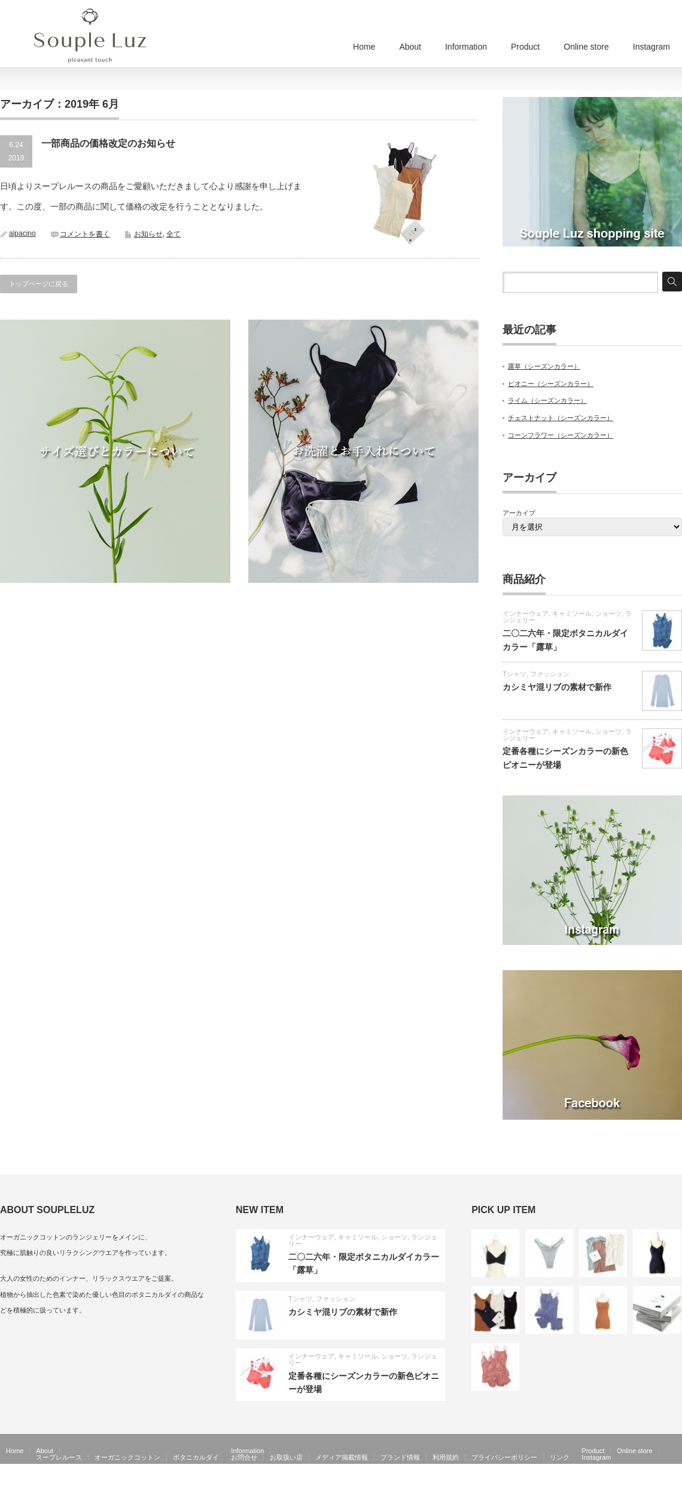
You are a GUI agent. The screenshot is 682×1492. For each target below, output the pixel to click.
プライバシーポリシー (504, 1457)
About (410, 46)
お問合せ (244, 1457)
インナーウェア (526, 613)
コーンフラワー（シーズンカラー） (560, 435)
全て (173, 234)
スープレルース (59, 1457)
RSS (657, 1483)
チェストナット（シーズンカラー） (560, 417)
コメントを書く (85, 234)
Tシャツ (514, 673)
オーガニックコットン (127, 1457)
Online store (586, 46)
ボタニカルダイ (196, 1457)
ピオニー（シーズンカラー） (550, 383)
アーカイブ (519, 512)
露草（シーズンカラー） (544, 366)
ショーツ (608, 613)
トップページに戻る (38, 283)
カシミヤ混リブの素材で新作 (557, 687)
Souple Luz (620, 1483)
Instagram (651, 46)
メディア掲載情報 (341, 1457)
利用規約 (446, 1457)
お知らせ (148, 234)
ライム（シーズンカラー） (547, 400)
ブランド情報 (400, 1457)
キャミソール (572, 613)
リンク (560, 1457)
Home (364, 46)
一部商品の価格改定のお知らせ (108, 143)
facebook (675, 1483)
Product (525, 46)
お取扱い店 (286, 1457)
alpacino (22, 233)
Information (466, 46)
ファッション (550, 673)
